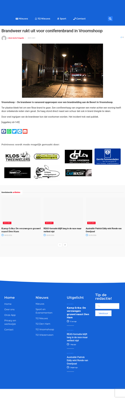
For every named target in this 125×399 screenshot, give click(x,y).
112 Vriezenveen (44, 335)
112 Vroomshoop (45, 329)
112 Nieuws (42, 18)
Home (7, 304)
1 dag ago (71, 344)
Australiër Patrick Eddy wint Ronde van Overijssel (77, 360)
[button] (110, 18)
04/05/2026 (6, 235)
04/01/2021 (31, 38)
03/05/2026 (49, 235)
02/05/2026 (91, 235)
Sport (61, 18)
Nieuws (22, 18)
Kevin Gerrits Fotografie (16, 38)
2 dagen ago (72, 367)
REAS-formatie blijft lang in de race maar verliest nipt (77, 337)
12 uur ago (72, 321)
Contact (79, 18)
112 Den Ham (43, 323)
